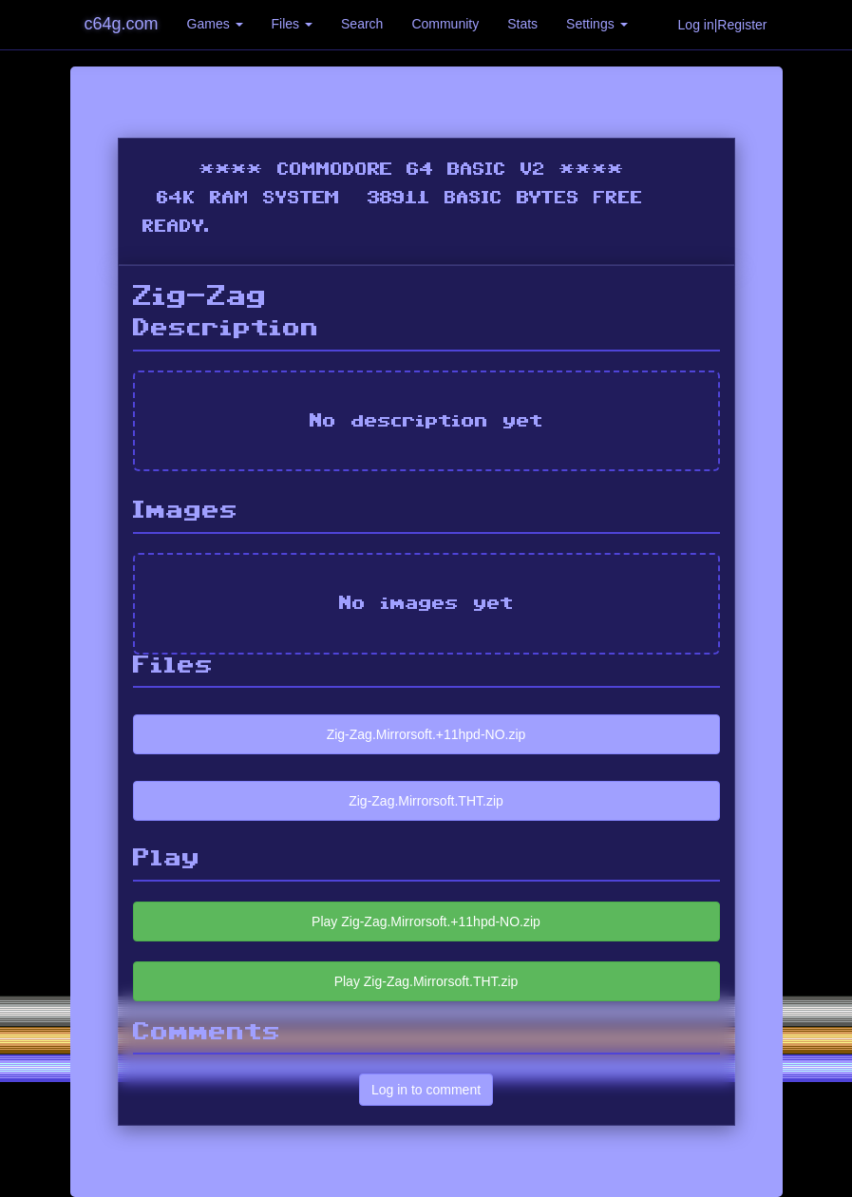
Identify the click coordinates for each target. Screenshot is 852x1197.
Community (445, 23)
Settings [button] (596, 23)
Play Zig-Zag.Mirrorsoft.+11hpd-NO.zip (426, 921)
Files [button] (292, 23)
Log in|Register (722, 24)
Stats (522, 23)
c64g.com (122, 23)
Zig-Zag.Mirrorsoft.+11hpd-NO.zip (426, 734)
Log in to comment (426, 1089)
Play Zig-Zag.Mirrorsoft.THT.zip (426, 981)
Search (362, 23)
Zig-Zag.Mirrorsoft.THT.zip (426, 800)
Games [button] (215, 23)
